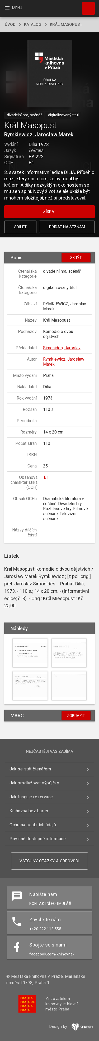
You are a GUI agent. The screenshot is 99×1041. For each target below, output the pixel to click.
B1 (46, 477)
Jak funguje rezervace (31, 796)
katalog (32, 24)
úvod (10, 24)
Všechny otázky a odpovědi (49, 861)
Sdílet (20, 227)
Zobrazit (76, 716)
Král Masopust (66, 24)
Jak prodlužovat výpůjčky (34, 782)
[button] (49, 74)
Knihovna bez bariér (29, 810)
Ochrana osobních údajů (33, 824)
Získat (49, 211)
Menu (13, 8)
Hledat (86, 6)
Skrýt (76, 258)
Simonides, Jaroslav (62, 347)
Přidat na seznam (67, 227)
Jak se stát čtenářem (30, 768)
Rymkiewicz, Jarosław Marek (38, 134)
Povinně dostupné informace (38, 838)
